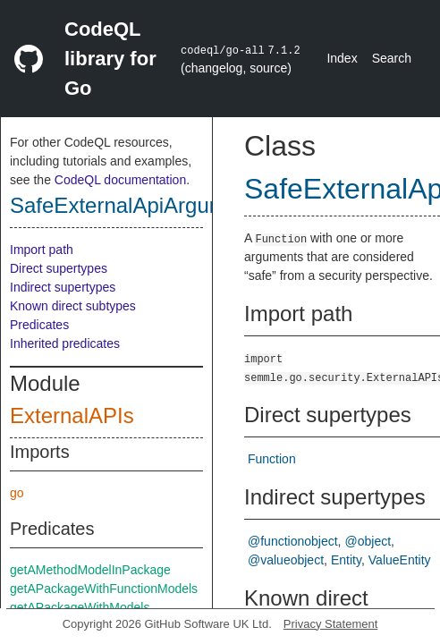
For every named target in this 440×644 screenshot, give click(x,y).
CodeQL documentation (120, 180)
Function (272, 459)
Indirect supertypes (62, 287)
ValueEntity (399, 560)
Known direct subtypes (73, 306)
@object (368, 541)
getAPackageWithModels (79, 607)
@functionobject (293, 541)
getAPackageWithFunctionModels (104, 588)
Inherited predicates (65, 343)
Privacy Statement (330, 624)
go (17, 493)
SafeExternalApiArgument (133, 205)
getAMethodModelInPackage (90, 570)
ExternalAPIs (72, 415)
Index (341, 58)
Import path (41, 249)
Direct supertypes (58, 268)
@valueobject (286, 560)
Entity (346, 560)
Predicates (39, 325)
